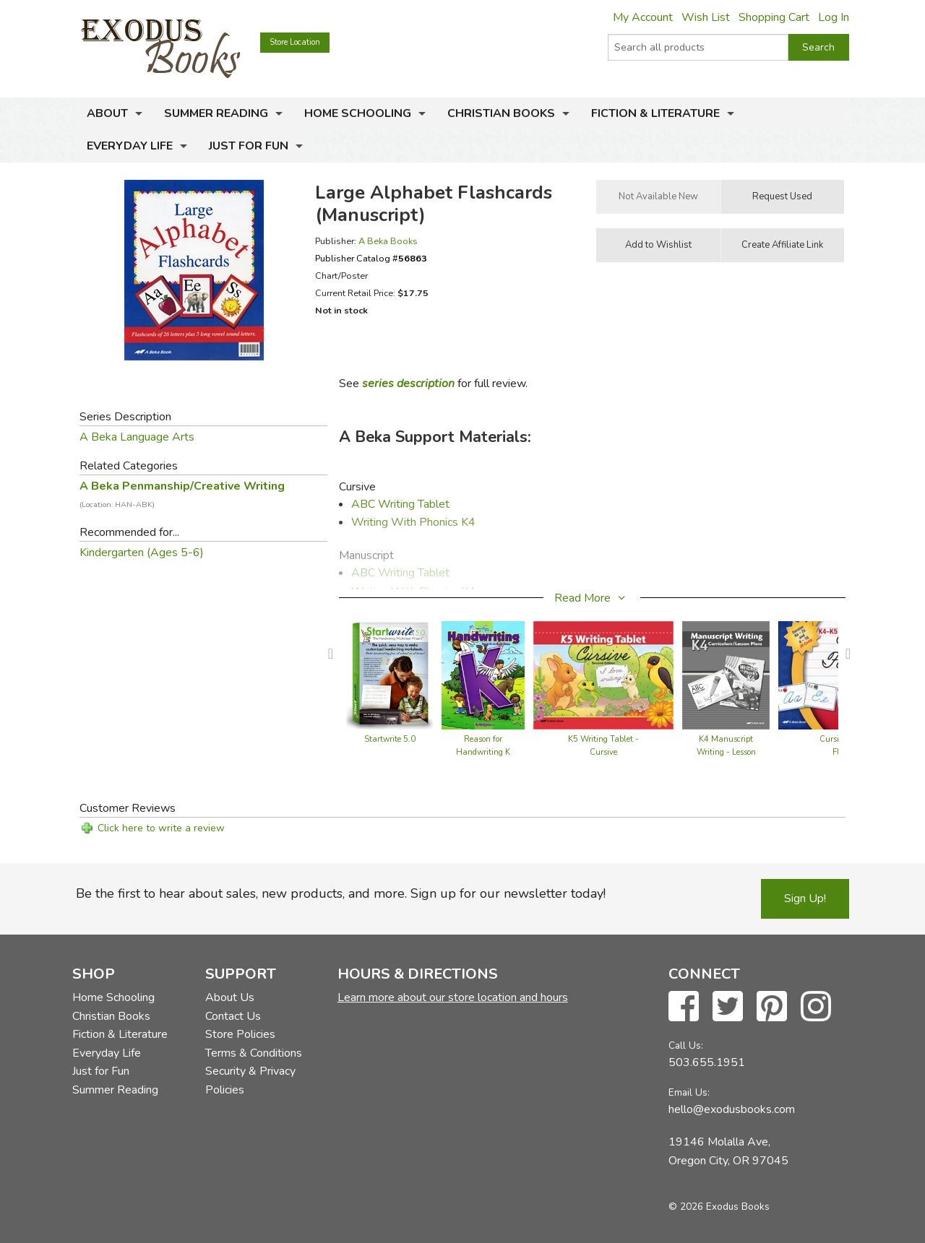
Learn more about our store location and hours (452, 997)
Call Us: (685, 1045)
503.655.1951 (706, 1062)
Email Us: (689, 1092)
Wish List (705, 17)
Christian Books (501, 113)
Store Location (295, 42)
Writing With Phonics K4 (413, 522)
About (107, 113)
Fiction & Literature (655, 113)
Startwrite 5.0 (390, 739)
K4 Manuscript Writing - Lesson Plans (726, 752)
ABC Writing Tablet (400, 504)
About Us (229, 997)
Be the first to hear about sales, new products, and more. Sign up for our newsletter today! (341, 893)
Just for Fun (248, 146)
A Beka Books (388, 241)
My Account (643, 17)
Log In (833, 17)
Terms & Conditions (253, 1053)
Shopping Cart (774, 17)
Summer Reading (216, 113)
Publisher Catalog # (371, 258)
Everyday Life (130, 146)
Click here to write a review (161, 828)
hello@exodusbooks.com (731, 1109)
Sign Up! (805, 898)
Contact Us (233, 1016)
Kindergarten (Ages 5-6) (141, 552)
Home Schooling (357, 113)
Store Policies (240, 1034)
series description (408, 383)
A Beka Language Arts (136, 437)
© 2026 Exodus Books (719, 1206)
